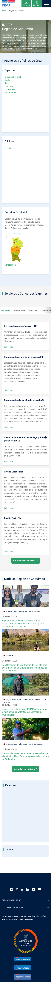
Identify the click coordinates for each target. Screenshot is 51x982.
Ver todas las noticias (26, 769)
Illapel (7, 83)
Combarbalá (10, 89)
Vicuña (8, 147)
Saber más (8, 347)
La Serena (9, 86)
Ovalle (7, 80)
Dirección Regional (13, 77)
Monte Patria (10, 92)
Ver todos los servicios (25, 560)
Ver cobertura (15, 249)
